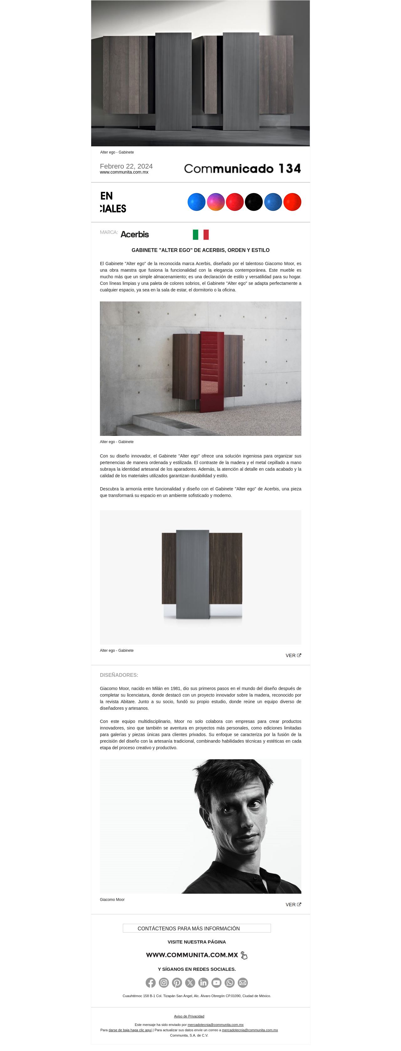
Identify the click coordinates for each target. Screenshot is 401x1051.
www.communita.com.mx (124, 172)
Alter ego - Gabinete (117, 152)
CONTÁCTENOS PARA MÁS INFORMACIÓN (189, 928)
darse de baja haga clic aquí (130, 1030)
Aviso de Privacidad (189, 1016)
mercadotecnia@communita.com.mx (216, 1025)
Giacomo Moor (112, 899)
